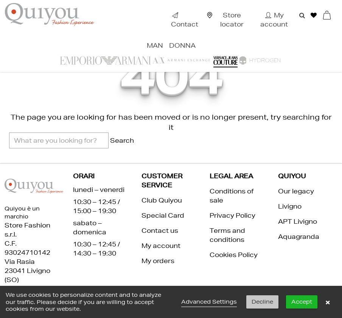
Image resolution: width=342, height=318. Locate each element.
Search (122, 140)
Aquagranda (298, 236)
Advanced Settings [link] (209, 301)
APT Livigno (297, 221)
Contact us (159, 230)
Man (155, 45)
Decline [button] (262, 301)
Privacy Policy (232, 215)
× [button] (327, 302)
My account (160, 245)
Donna (182, 45)
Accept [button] (301, 301)
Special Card (162, 215)
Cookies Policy (234, 255)
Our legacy (296, 191)
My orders (157, 261)
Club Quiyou (161, 200)
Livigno (290, 206)
